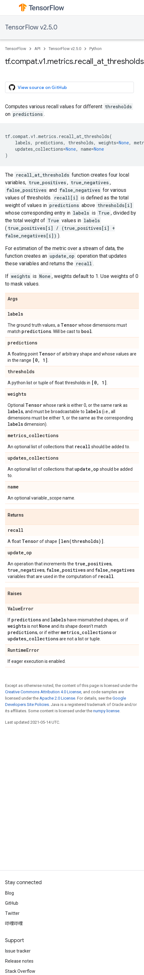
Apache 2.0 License (57, 698)
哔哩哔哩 (14, 923)
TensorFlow (15, 48)
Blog (9, 893)
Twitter (12, 913)
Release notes (19, 961)
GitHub (11, 903)
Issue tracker (18, 950)
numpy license (106, 710)
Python (95, 48)
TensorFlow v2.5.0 (31, 27)
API (37, 48)
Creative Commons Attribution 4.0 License (43, 691)
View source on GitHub (38, 87)
